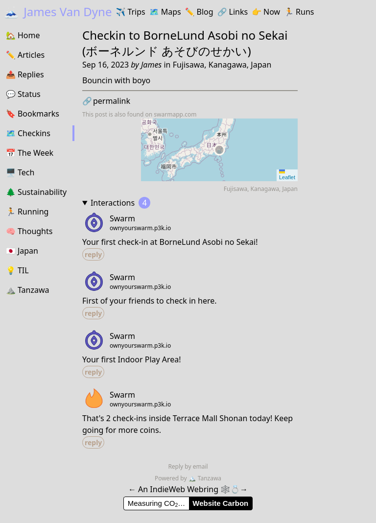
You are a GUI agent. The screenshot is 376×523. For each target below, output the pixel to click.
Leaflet (287, 174)
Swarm (122, 218)
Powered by (171, 478)
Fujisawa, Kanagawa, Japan (222, 64)
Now (266, 11)
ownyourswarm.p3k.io (140, 228)
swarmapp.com (175, 114)
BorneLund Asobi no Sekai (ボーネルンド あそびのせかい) (185, 43)
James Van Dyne (58, 11)
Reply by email (188, 466)
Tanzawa (204, 478)
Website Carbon (220, 503)
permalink (106, 100)
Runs (299, 11)
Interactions (120, 203)
